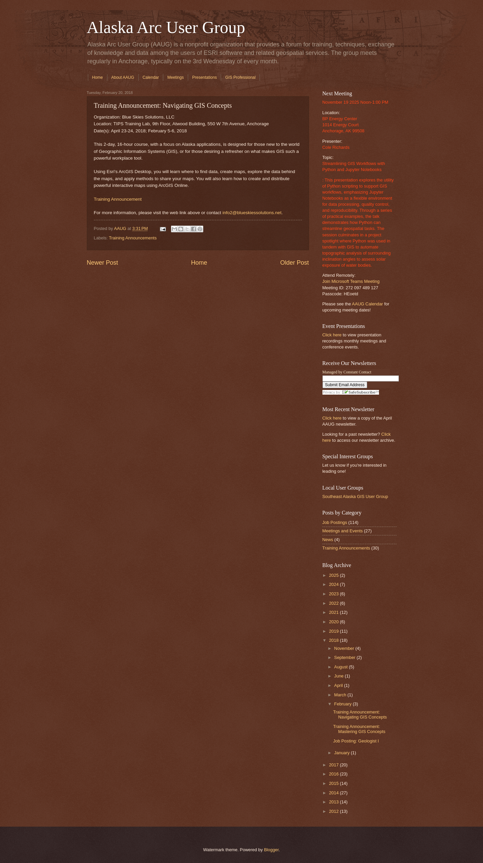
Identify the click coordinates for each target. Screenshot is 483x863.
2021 (334, 612)
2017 (334, 764)
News (327, 539)
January (342, 752)
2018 (334, 640)
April (339, 685)
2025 (334, 575)
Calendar (151, 77)
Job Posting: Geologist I (356, 740)
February (343, 703)
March (340, 694)
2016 (334, 773)
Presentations (204, 77)
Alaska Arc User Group (166, 27)
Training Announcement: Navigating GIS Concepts (360, 714)
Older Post (294, 262)
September (345, 657)
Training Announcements (133, 237)
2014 (334, 792)
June (339, 675)
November (344, 648)
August (341, 666)
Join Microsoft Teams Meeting (351, 281)
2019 (334, 631)
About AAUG (122, 77)
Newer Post (102, 262)
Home (97, 77)
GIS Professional (240, 77)
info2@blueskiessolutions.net (251, 212)
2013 (334, 801)
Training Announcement (118, 199)
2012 (334, 811)
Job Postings (334, 522)
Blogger (271, 849)
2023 (334, 593)
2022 (334, 603)
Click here (332, 334)
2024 (334, 584)
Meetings (175, 77)
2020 (334, 621)
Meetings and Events (342, 530)
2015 (334, 783)
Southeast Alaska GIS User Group (355, 496)
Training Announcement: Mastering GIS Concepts (359, 729)
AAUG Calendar (367, 303)
